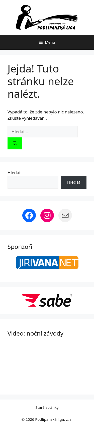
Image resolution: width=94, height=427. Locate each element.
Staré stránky (46, 407)
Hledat (14, 172)
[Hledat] (15, 143)
